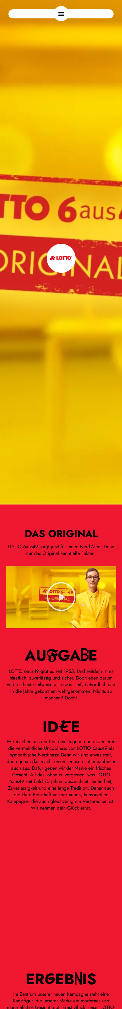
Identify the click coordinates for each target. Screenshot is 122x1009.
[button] (61, 13)
